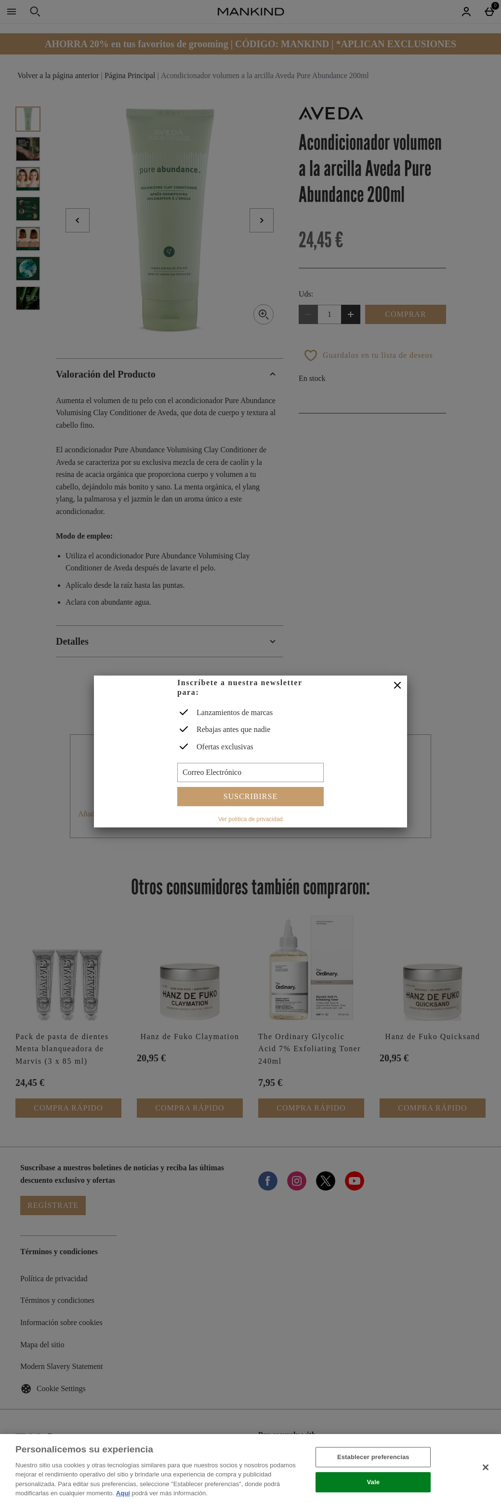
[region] (250, 1468)
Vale (373, 1482)
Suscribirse (250, 796)
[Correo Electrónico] (250, 772)
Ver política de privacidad (250, 819)
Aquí (123, 1493)
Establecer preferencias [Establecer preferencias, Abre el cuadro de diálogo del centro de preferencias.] (373, 1457)
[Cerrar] (397, 686)
